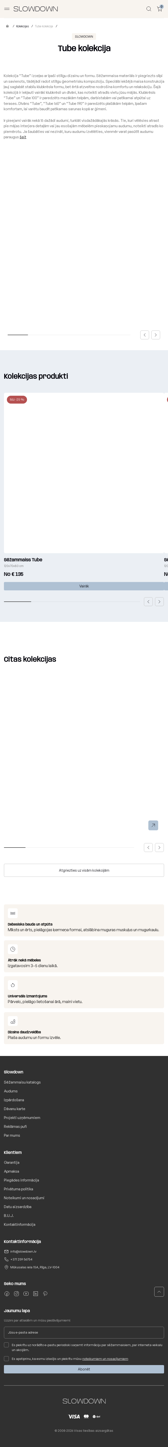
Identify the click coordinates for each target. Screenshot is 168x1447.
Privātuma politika (18, 1189)
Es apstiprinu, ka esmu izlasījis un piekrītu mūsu (66, 1358)
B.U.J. (9, 1215)
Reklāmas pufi (15, 1126)
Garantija (11, 1162)
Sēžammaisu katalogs (22, 1082)
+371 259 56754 (21, 1259)
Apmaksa (11, 1171)
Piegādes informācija (21, 1180)
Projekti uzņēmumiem (22, 1117)
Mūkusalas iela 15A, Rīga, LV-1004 (34, 1267)
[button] (144, 334)
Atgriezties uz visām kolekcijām (84, 870)
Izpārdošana (14, 1100)
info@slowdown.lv (23, 1251)
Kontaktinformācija (19, 1224)
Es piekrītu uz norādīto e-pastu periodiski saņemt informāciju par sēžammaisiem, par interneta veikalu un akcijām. (83, 1347)
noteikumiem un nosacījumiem (105, 1359)
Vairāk (84, 586)
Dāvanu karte (14, 1108)
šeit (23, 137)
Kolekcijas (22, 26)
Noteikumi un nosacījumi (24, 1197)
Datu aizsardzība (17, 1206)
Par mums (12, 1135)
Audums (11, 1091)
